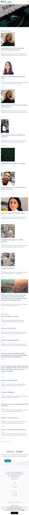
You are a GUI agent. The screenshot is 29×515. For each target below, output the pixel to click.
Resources (14, 485)
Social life (14, 487)
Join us (7, 460)
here (23, 510)
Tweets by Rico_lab (5, 441)
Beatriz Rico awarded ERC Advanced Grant (13, 213)
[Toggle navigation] (27, 1)
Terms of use (14, 491)
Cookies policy (14, 495)
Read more (3, 58)
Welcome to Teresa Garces (8, 328)
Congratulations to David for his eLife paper (13, 163)
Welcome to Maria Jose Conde (9, 316)
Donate (21, 460)
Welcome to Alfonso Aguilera (9, 418)
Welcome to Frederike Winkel (9, 380)
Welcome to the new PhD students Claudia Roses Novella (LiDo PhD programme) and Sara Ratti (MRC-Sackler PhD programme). (14, 355)
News (14, 483)
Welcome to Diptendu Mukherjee (10, 340)
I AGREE (14, 512)
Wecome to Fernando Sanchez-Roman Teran (13, 429)
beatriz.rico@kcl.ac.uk (14, 502)
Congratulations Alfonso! (8, 268)
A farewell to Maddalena (8, 392)
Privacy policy (14, 493)
